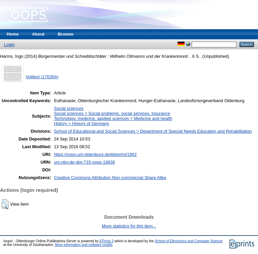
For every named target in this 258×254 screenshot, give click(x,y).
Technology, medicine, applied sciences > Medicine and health (113, 118)
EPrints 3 (107, 241)
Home (13, 34)
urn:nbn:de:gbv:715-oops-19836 (84, 162)
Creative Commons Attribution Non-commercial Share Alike (110, 177)
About (38, 34)
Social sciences (68, 108)
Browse (65, 34)
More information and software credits (83, 245)
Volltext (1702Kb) (42, 76)
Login (9, 44)
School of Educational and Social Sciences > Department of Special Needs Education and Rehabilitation (153, 131)
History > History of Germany (81, 123)
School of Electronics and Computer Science (189, 241)
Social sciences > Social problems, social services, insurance (112, 113)
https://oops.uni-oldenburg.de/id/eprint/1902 (95, 154)
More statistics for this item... (129, 225)
